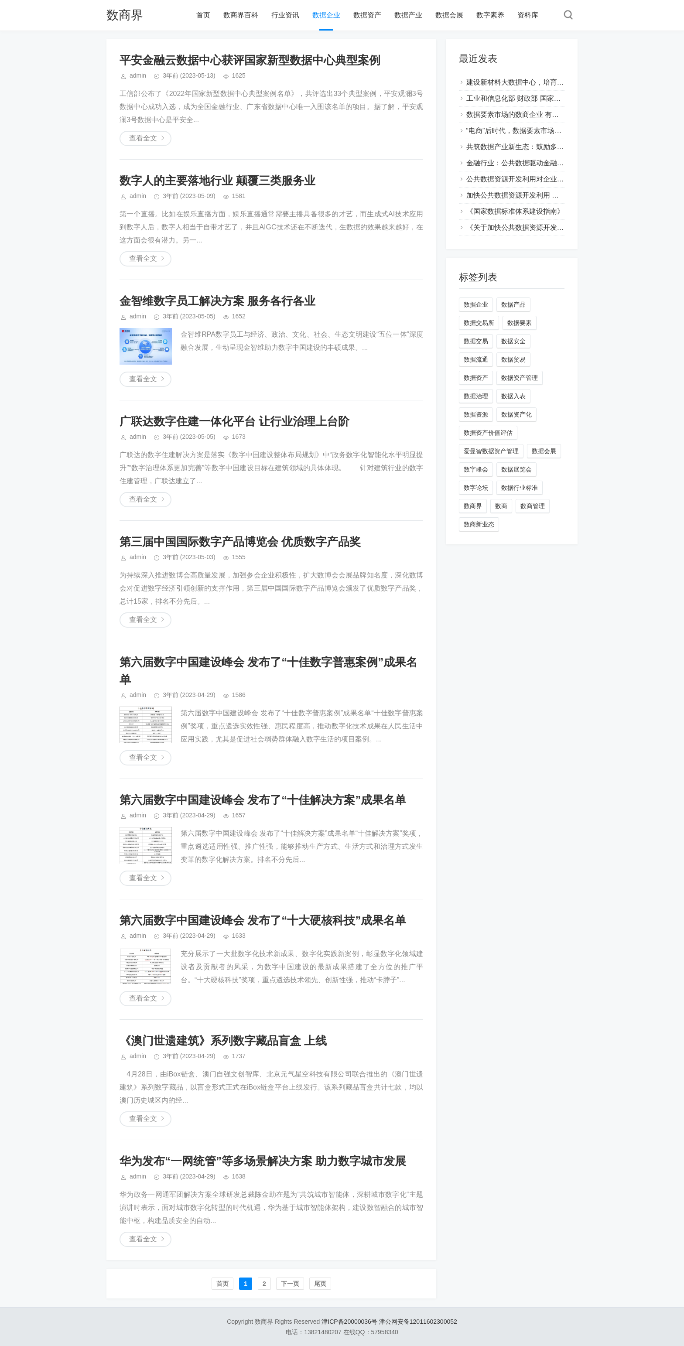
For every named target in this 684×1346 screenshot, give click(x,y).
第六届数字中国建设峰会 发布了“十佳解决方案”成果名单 (263, 799)
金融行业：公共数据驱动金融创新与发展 (529, 163)
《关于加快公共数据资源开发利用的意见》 (532, 227)
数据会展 (449, 15)
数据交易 (476, 341)
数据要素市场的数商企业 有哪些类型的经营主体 (540, 114)
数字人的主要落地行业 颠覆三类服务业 (217, 180)
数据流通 (476, 359)
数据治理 (476, 396)
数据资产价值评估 (488, 432)
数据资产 (367, 15)
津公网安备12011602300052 (418, 1321)
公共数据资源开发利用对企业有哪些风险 (529, 179)
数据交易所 (479, 322)
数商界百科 (240, 15)
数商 (501, 505)
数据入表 (513, 396)
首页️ (222, 1283)
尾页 (320, 1283)
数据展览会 (516, 469)
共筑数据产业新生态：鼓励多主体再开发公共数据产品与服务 (560, 146)
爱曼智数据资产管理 (491, 451)
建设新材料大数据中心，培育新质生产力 (529, 82)
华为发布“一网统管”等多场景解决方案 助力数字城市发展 (263, 1161)
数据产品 (513, 304)
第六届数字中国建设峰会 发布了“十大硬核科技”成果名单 (263, 920)
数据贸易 (513, 359)
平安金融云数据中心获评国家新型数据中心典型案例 (250, 60)
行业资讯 (285, 15)
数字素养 (490, 15)
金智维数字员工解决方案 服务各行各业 (217, 300)
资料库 (527, 15)
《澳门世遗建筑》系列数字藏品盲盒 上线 (223, 1040)
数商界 (124, 15)
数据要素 (519, 322)
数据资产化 (516, 414)
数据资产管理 (519, 377)
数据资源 (476, 414)
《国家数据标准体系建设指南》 (515, 211)
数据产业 (408, 15)
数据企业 (326, 15)
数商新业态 (479, 524)
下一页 (290, 1283)
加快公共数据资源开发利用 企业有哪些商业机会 (540, 195)
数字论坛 (476, 487)
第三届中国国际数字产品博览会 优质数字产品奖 (240, 541)
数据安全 (513, 341)
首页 (203, 15)
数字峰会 (476, 469)
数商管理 (532, 505)
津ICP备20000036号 (349, 1321)
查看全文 (143, 138)
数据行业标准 (519, 487)
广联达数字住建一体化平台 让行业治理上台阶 (234, 421)
